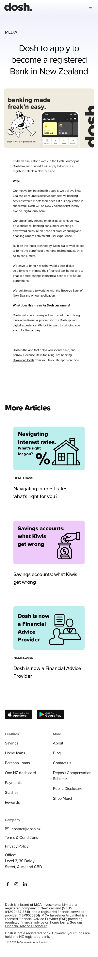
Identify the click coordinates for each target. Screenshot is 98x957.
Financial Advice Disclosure (26, 928)
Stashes (11, 795)
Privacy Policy (17, 849)
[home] (17, 8)
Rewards (12, 805)
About (58, 745)
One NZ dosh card (20, 775)
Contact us (62, 765)
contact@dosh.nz (26, 831)
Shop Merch (63, 801)
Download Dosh (23, 362)
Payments (13, 785)
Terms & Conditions (21, 840)
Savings (11, 745)
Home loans (15, 755)
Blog (57, 755)
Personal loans (17, 765)
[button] (90, 8)
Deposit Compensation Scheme (72, 778)
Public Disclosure (67, 791)
